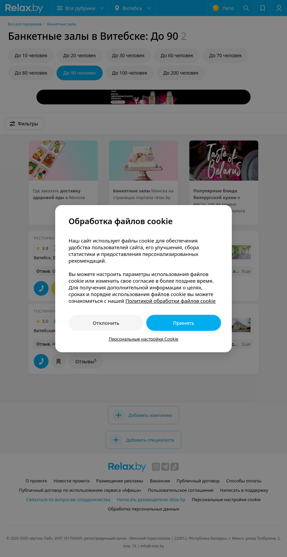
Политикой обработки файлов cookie (170, 300)
